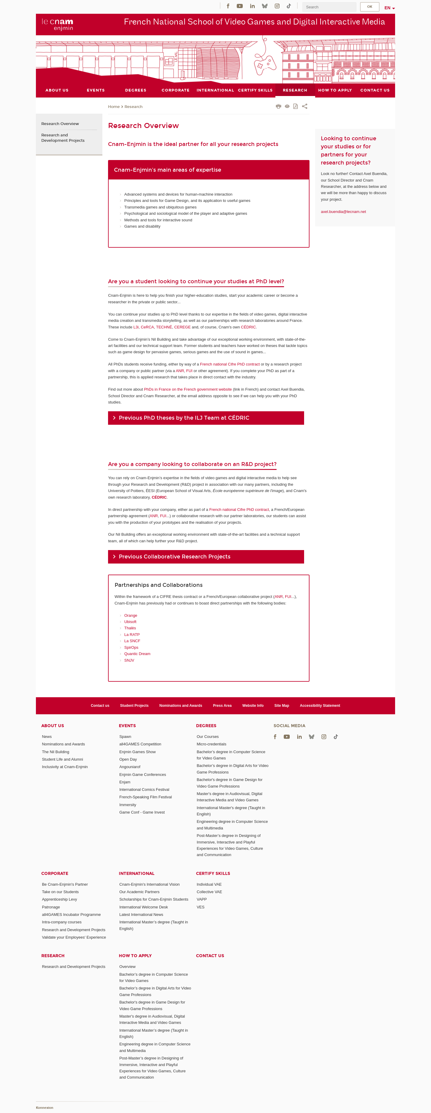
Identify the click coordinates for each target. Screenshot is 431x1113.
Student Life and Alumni (62, 759)
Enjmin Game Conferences (142, 774)
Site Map (281, 705)
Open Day (128, 759)
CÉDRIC (248, 327)
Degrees (206, 725)
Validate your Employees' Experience (74, 937)
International (136, 873)
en (388, 7)
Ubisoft (130, 621)
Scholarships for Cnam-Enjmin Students (154, 899)
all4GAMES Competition (140, 744)
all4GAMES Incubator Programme (71, 914)
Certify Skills (213, 873)
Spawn (125, 736)
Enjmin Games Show (137, 751)
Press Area (222, 705)
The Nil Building (55, 751)
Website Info (253, 705)
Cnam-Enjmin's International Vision (149, 884)
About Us (52, 725)
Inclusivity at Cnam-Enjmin (65, 767)
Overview (127, 966)
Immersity (127, 804)
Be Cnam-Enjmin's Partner (65, 884)
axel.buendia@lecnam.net (343, 211)
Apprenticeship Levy (59, 899)
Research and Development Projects (63, 138)
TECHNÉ (164, 327)
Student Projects (134, 705)
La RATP (132, 634)
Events (127, 725)
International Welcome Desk (143, 907)
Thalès (130, 628)
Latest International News (141, 914)
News (47, 736)
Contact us (100, 705)
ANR (180, 370)
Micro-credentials (211, 744)
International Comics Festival (144, 789)
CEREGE (182, 327)
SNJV (129, 660)
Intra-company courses (61, 922)
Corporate (54, 873)
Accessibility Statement (320, 705)
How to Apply (135, 955)
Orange (130, 615)
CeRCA (147, 327)
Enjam (124, 781)
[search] (329, 7)
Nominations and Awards (181, 705)
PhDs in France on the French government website (188, 389)
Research (133, 106)
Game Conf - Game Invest (142, 812)
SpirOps (131, 647)
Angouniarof (129, 767)
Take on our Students (60, 892)
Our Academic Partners (139, 892)
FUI (189, 370)
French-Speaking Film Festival (145, 797)
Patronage (51, 907)
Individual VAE (209, 884)
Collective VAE (209, 892)
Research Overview (60, 123)
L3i (136, 327)
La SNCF (132, 641)
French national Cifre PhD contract (229, 364)
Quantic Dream (137, 653)
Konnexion (44, 1108)
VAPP (202, 899)
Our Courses (208, 736)
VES (200, 907)
